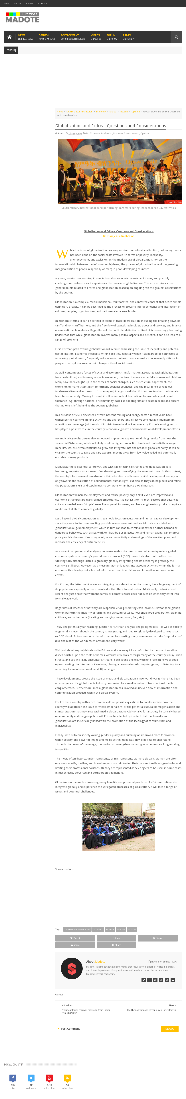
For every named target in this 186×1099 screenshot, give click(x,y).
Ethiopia (36, 301)
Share (99, 947)
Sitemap (29, 3)
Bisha (19, 289)
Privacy (166, 1093)
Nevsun (133, 111)
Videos (96, 36)
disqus (169, 1030)
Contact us (173, 1075)
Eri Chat (119, 1075)
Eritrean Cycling (13, 295)
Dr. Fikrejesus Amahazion (89, 111)
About (17, 3)
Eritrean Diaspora (33, 295)
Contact (42, 3)
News (25, 36)
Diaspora (41, 1075)
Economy (110, 111)
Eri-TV (128, 36)
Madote (31, 1093)
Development (73, 36)
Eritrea (122, 111)
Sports (35, 307)
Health (47, 301)
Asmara (9, 289)
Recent (13, 264)
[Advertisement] (93, 82)
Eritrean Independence (17, 301)
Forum (112, 36)
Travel (57, 1075)
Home (6, 3)
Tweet (75, 947)
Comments (31, 264)
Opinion (47, 36)
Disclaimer (176, 1093)
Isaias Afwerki (12, 307)
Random (48, 264)
